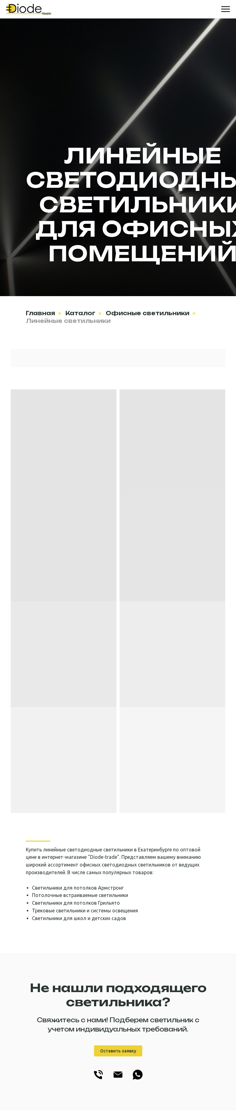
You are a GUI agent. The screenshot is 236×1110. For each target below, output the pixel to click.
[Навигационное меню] (225, 9)
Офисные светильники (147, 313)
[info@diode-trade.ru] (118, 1079)
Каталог (80, 313)
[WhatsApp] (138, 1079)
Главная (40, 313)
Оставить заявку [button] (118, 1050)
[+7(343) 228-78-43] (98, 1079)
